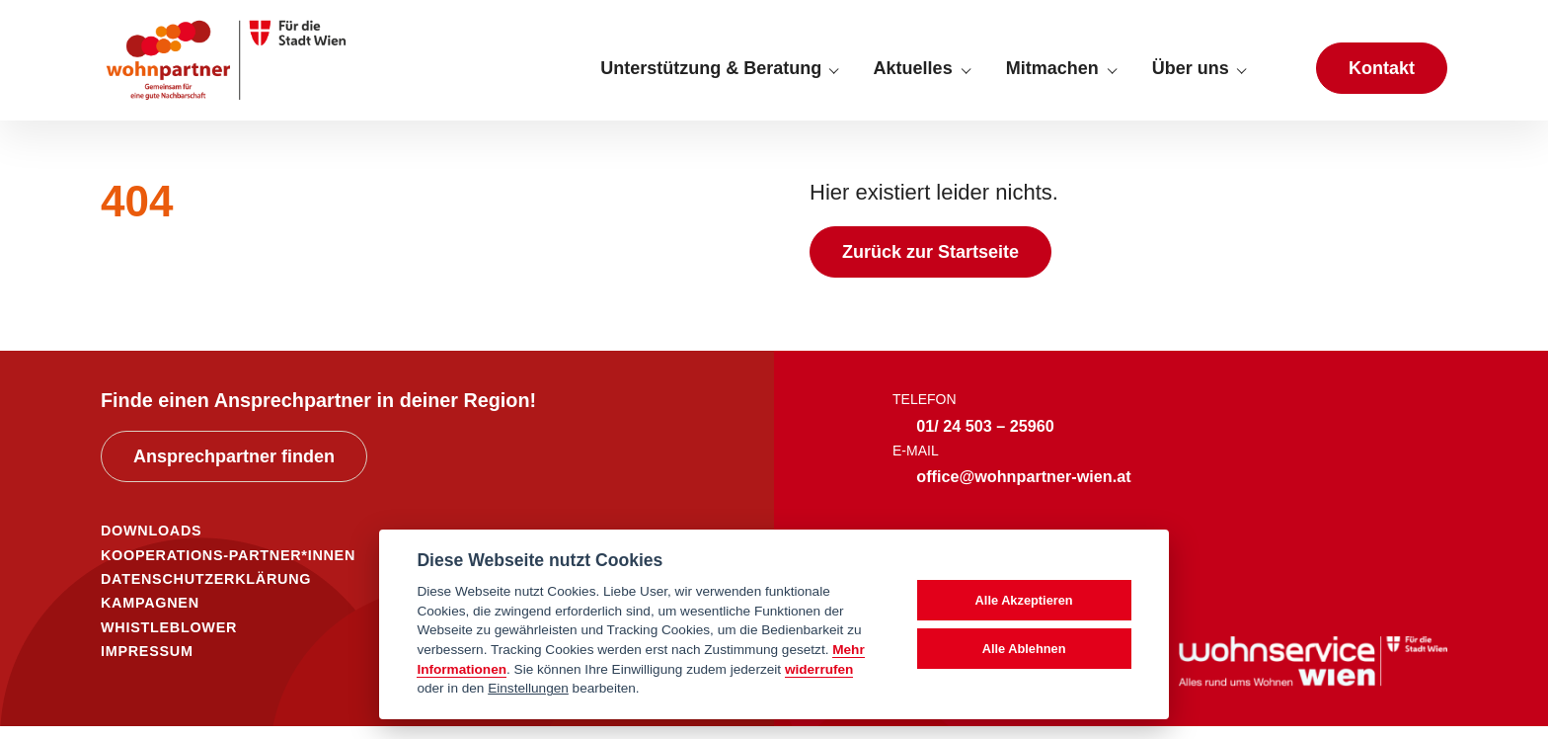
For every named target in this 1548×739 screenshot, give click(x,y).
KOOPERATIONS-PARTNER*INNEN (228, 568)
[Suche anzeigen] (1280, 75)
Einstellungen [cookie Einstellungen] (528, 688)
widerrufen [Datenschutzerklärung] (819, 669)
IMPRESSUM (147, 664)
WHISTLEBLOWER (169, 640)
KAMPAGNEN (150, 616)
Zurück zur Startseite (930, 265)
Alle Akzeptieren (1024, 600)
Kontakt (1382, 75)
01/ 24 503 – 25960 (985, 439)
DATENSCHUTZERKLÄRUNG (206, 592)
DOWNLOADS (151, 544)
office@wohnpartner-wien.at (1023, 489)
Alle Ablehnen (1024, 648)
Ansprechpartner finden (234, 469)
